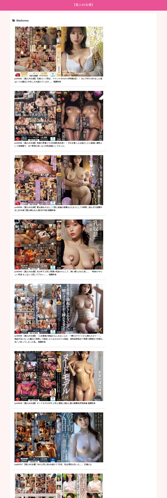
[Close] (12, 495)
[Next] (7, 493)
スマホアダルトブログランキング (73, 473)
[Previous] (2, 493)
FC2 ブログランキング (69, 470)
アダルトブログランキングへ (72, 467)
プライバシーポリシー (83, 484)
